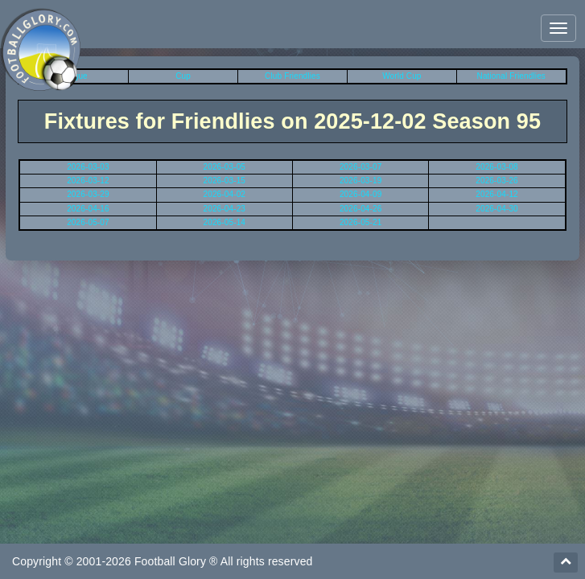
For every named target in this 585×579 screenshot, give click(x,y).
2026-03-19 (361, 180)
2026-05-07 (88, 222)
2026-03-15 (225, 180)
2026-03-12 (88, 180)
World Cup (401, 76)
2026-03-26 (497, 180)
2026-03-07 (361, 166)
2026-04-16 (88, 208)
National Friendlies (511, 76)
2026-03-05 (225, 166)
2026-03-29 (88, 194)
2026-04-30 (497, 208)
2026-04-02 (225, 194)
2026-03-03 (88, 166)
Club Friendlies (292, 76)
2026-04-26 (361, 208)
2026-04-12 (497, 194)
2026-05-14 (225, 222)
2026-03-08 (497, 166)
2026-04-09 (361, 194)
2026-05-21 (361, 222)
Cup (183, 76)
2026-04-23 (225, 208)
